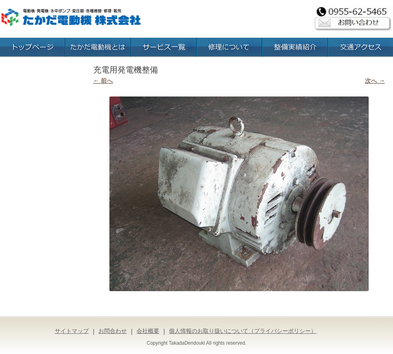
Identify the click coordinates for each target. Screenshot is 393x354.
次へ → (375, 80)
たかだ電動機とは (98, 47)
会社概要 (148, 331)
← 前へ (103, 80)
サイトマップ (72, 331)
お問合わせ (112, 331)
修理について (229, 47)
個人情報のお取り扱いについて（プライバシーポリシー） (242, 331)
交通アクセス (360, 47)
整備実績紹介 (295, 47)
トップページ (32, 47)
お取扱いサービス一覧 (163, 47)
